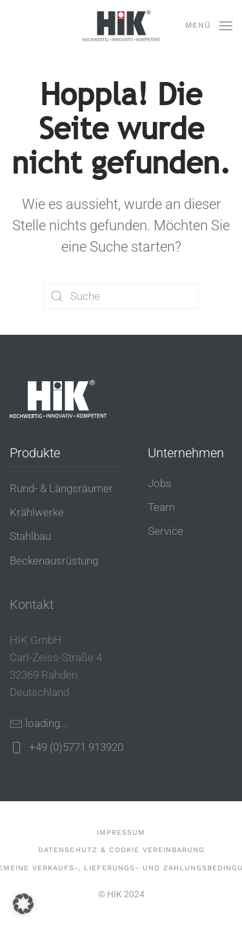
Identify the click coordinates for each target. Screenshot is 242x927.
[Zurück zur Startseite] (121, 26)
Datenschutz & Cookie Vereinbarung (121, 850)
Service (165, 530)
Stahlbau (30, 536)
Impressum (121, 832)
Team (161, 507)
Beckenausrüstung (54, 560)
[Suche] (121, 296)
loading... (46, 723)
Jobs (160, 483)
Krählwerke (37, 512)
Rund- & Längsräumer (61, 488)
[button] (208, 26)
